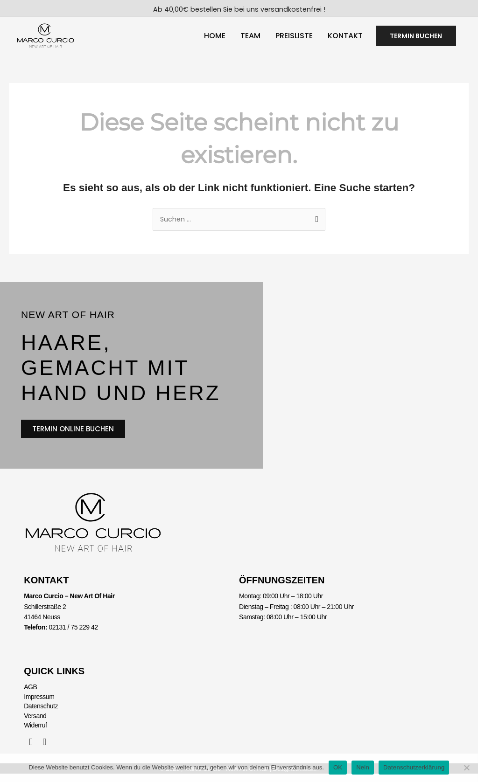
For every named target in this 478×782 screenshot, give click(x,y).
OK (337, 767)
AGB (30, 695)
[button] (416, 38)
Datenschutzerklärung (413, 767)
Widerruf (35, 734)
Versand (35, 724)
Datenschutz (41, 715)
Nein (362, 767)
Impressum (39, 705)
